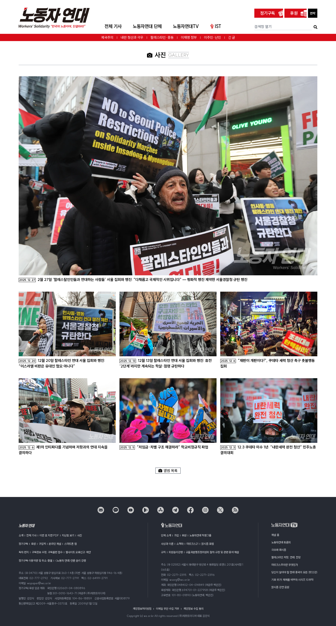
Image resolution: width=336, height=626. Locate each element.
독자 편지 (24, 552)
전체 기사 (113, 26)
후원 (294, 13)
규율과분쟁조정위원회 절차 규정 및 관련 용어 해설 (212, 552)
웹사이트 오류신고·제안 (78, 552)
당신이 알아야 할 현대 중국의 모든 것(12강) (294, 572)
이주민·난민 (212, 37)
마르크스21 (192, 544)
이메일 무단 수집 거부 (167, 608)
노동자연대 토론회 (281, 542)
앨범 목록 (168, 470)
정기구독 (267, 13)
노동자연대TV (186, 26)
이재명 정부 (189, 37)
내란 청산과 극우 (132, 37)
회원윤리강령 (176, 552)
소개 (21, 535)
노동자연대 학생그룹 (200, 535)
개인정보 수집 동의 (193, 608)
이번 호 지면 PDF (49, 535)
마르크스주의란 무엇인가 (284, 565)
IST (215, 26)
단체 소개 (166, 535)
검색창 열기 (263, 26)
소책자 (179, 544)
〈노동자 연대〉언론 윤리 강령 (70, 560)
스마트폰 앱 (70, 544)
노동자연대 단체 (147, 26)
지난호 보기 (68, 535)
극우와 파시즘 (278, 550)
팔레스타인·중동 (162, 37)
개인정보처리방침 (142, 608)
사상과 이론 (167, 544)
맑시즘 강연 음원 (280, 587)
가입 (176, 535)
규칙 (163, 552)
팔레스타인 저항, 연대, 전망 (286, 557)
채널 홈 (275, 535)
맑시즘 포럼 (207, 544)
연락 (312, 13)
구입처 (42, 544)
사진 (79, 535)
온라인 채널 (55, 544)
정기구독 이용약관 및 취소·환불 (35, 560)
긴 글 (231, 37)
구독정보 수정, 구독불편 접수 (47, 552)
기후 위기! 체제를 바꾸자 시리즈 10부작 (292, 579)
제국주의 (107, 37)
